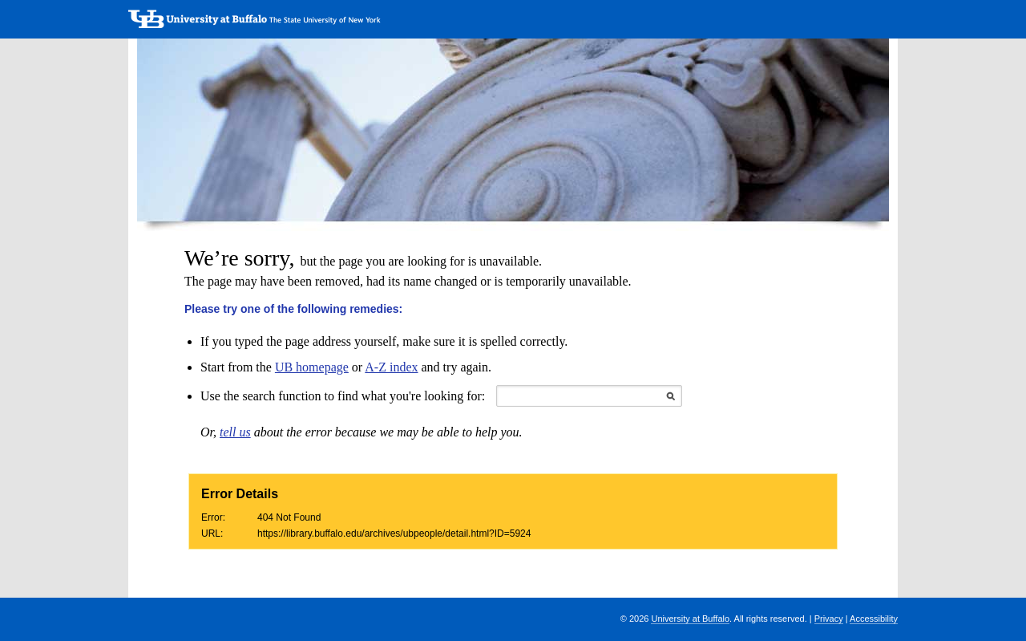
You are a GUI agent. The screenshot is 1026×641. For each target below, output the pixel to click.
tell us (235, 432)
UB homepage (312, 367)
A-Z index (391, 367)
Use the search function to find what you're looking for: (342, 396)
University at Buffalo (690, 618)
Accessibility (874, 618)
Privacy (828, 618)
